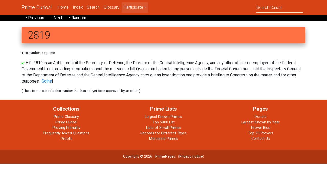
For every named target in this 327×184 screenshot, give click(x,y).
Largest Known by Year (260, 122)
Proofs (66, 138)
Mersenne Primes (163, 138)
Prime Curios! (37, 7)
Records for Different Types (163, 133)
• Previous (35, 17)
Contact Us (260, 138)
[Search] (279, 7)
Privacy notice (191, 156)
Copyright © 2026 (137, 156)
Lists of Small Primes (163, 127)
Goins (47, 81)
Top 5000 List (164, 122)
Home (63, 7)
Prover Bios (260, 127)
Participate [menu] (133, 7)
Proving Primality (66, 127)
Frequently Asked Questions (66, 133)
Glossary (112, 7)
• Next (56, 17)
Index (78, 7)
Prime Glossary (66, 116)
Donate (261, 116)
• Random (77, 17)
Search (93, 7)
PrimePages (165, 156)
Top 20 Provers (260, 133)
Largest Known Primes (163, 116)
